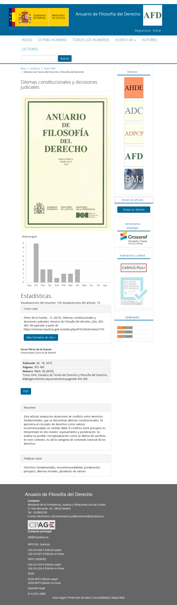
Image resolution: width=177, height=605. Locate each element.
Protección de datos (79, 597)
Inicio (23, 68)
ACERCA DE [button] (125, 39)
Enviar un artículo (132, 200)
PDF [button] (26, 391)
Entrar (157, 30)
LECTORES (30, 49)
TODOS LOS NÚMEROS (91, 39)
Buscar (64, 58)
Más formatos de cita (41, 337)
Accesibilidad (101, 597)
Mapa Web (118, 597)
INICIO (27, 39)
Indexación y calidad (132, 255)
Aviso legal (59, 597)
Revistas (132, 72)
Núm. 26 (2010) (44, 371)
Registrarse (143, 30)
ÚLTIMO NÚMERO (52, 39)
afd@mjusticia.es (38, 537)
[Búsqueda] (39, 58)
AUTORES (149, 39)
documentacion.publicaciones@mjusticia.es (77, 516)
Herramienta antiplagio (132, 226)
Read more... (39, 11)
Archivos (35, 68)
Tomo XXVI (49, 68)
